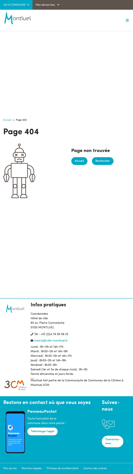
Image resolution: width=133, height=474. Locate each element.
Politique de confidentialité (63, 468)
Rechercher (102, 161)
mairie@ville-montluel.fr (51, 340)
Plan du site (10, 468)
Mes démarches (46, 5)
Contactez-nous (112, 441)
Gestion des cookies (95, 468)
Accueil (7, 120)
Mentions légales (32, 468)
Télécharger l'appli (42, 431)
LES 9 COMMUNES (14, 5)
